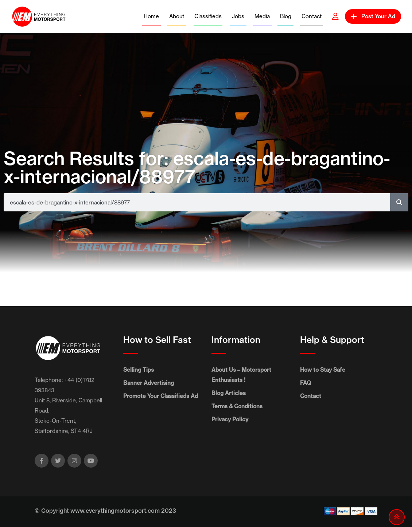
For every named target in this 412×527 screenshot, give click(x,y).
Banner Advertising (148, 382)
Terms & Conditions (237, 406)
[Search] (399, 202)
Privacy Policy (229, 419)
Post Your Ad (373, 16)
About (176, 16)
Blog (285, 16)
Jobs (238, 16)
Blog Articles (228, 393)
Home (151, 16)
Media (262, 16)
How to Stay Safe (322, 369)
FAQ (305, 382)
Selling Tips (138, 369)
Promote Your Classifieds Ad (160, 396)
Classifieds (208, 16)
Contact (312, 16)
